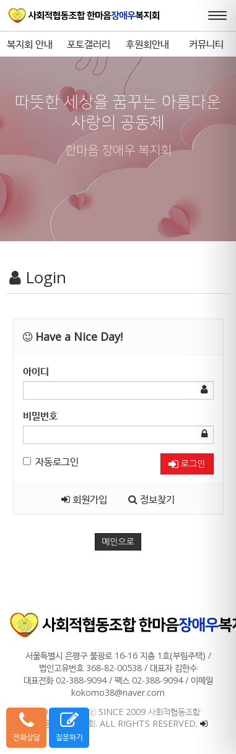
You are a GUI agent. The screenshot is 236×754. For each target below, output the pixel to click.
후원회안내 (147, 44)
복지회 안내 (30, 44)
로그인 (186, 464)
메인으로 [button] (118, 542)
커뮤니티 (206, 44)
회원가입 (84, 499)
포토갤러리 (88, 44)
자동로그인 (51, 461)
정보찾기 (151, 499)
